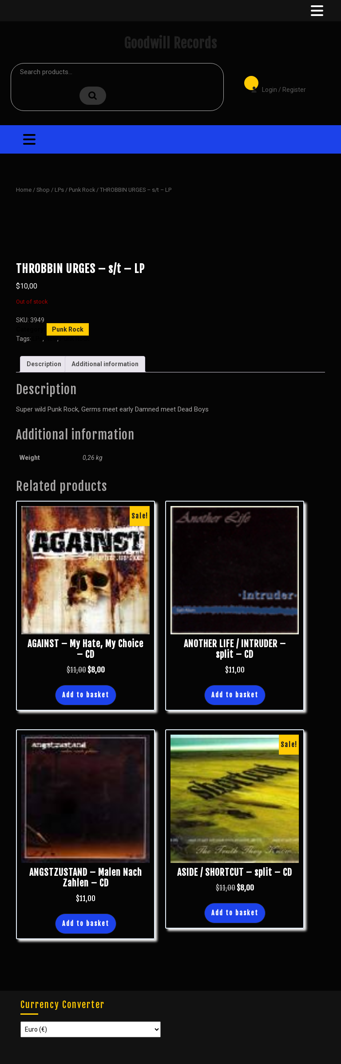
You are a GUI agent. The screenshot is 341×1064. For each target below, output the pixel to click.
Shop (43, 189)
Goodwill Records (170, 43)
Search (92, 96)
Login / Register (274, 83)
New (51, 338)
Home (24, 189)
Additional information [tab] (105, 364)
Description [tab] (44, 364)
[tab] (316, 10)
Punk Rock (82, 189)
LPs (59, 189)
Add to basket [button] (85, 695)
